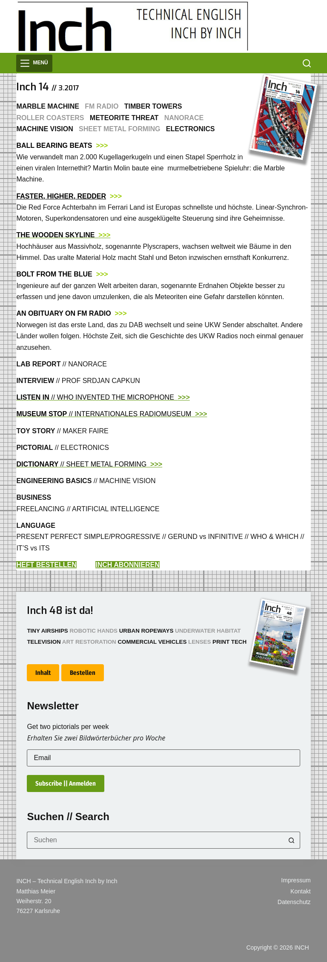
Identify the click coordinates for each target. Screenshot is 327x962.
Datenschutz (294, 902)
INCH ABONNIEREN (127, 564)
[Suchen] (307, 63)
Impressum (295, 880)
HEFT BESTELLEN (46, 564)
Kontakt (300, 891)
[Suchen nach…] (155, 840)
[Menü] (34, 63)
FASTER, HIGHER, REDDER (61, 196)
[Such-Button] (291, 840)
